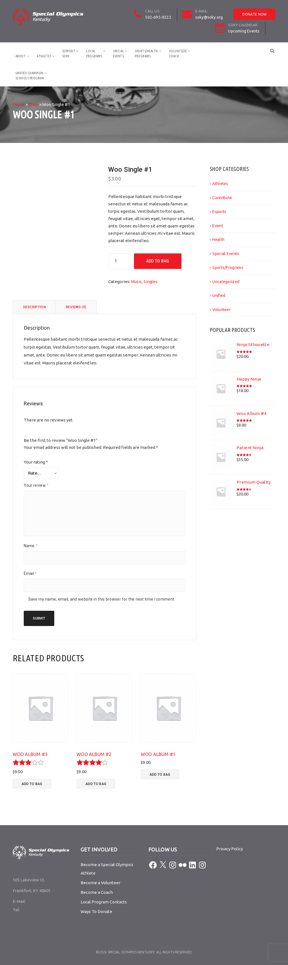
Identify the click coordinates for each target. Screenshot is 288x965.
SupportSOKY (68, 53)
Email (30, 573)
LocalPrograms (94, 53)
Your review (36, 485)
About (21, 56)
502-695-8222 (158, 17)
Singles (150, 281)
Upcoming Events (243, 31)
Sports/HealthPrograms (146, 53)
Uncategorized (225, 281)
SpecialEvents (118, 53)
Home (19, 104)
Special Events (225, 253)
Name (31, 546)
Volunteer (221, 309)
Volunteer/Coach (178, 53)
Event (217, 225)
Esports (219, 211)
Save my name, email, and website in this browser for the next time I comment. (101, 599)
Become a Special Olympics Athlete (107, 868)
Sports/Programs (227, 267)
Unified (218, 295)
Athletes (44, 56)
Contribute (222, 197)
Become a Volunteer (100, 882)
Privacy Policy (229, 848)
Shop (33, 104)
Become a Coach (97, 892)
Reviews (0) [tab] (76, 307)
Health (218, 239)
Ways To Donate (96, 911)
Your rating (36, 462)
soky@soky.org (209, 17)
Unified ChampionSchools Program (30, 75)
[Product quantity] (119, 261)
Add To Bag (157, 261)
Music (136, 281)
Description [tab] (34, 307)
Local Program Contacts (104, 901)
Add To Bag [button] (31, 784)
